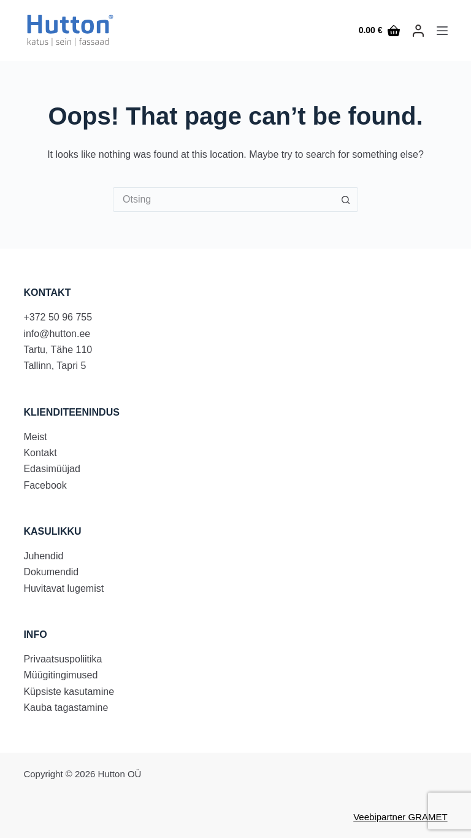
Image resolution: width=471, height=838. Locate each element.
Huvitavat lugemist (63, 588)
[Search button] (346, 199)
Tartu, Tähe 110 (57, 349)
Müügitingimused (60, 675)
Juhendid (43, 556)
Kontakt (39, 453)
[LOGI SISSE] (418, 31)
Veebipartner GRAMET (400, 817)
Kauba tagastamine (65, 707)
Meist (35, 437)
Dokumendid (50, 572)
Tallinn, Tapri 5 (54, 365)
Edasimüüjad (51, 469)
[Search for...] (223, 199)
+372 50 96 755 (57, 317)
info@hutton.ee (56, 333)
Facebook (44, 485)
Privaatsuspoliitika (62, 659)
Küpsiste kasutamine (68, 691)
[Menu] (442, 30)
